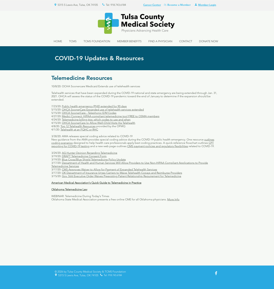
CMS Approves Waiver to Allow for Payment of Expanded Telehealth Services (109, 169)
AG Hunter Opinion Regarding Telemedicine (89, 152)
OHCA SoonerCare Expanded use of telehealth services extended (103, 109)
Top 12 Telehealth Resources (78, 126)
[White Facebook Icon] (216, 273)
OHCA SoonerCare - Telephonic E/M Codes (89, 113)
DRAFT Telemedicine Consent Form (84, 156)
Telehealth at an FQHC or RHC (79, 129)
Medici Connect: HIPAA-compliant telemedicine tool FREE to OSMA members (110, 116)
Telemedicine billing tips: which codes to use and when (96, 119)
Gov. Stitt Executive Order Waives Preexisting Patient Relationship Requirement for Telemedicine (121, 176)
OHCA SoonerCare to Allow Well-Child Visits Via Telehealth (98, 123)
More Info (173, 199)
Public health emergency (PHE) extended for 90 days (94, 106)
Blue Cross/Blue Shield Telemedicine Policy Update (94, 159)
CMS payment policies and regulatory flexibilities (157, 146)
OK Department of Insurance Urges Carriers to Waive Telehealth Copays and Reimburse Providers (122, 172)
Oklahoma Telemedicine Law (69, 189)
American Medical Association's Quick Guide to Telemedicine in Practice (96, 182)
